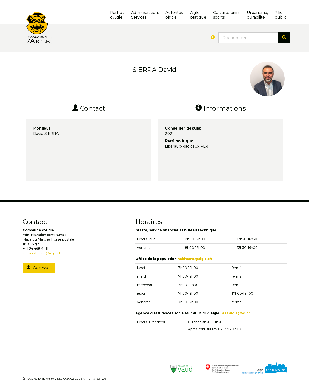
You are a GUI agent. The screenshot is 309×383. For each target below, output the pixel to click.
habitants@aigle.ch (195, 259)
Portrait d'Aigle (117, 14)
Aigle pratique (198, 14)
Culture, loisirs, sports (226, 14)
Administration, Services (145, 14)
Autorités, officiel (174, 14)
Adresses (39, 267)
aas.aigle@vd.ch (236, 313)
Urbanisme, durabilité (257, 14)
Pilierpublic (281, 14)
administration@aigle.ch (42, 253)
